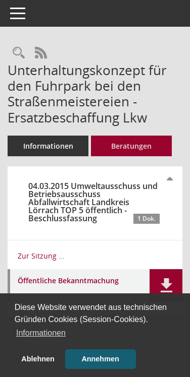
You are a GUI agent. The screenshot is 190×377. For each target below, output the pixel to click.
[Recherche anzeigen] (19, 53)
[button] (166, 285)
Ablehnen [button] (38, 359)
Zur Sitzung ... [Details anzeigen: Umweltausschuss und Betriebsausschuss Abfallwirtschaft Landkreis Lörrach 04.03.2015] (41, 256)
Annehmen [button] (100, 359)
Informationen (48, 146)
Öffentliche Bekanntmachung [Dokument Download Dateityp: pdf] (68, 281)
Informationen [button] (41, 333)
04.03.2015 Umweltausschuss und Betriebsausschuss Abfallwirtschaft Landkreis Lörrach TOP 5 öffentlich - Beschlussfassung (94, 202)
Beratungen (131, 146)
